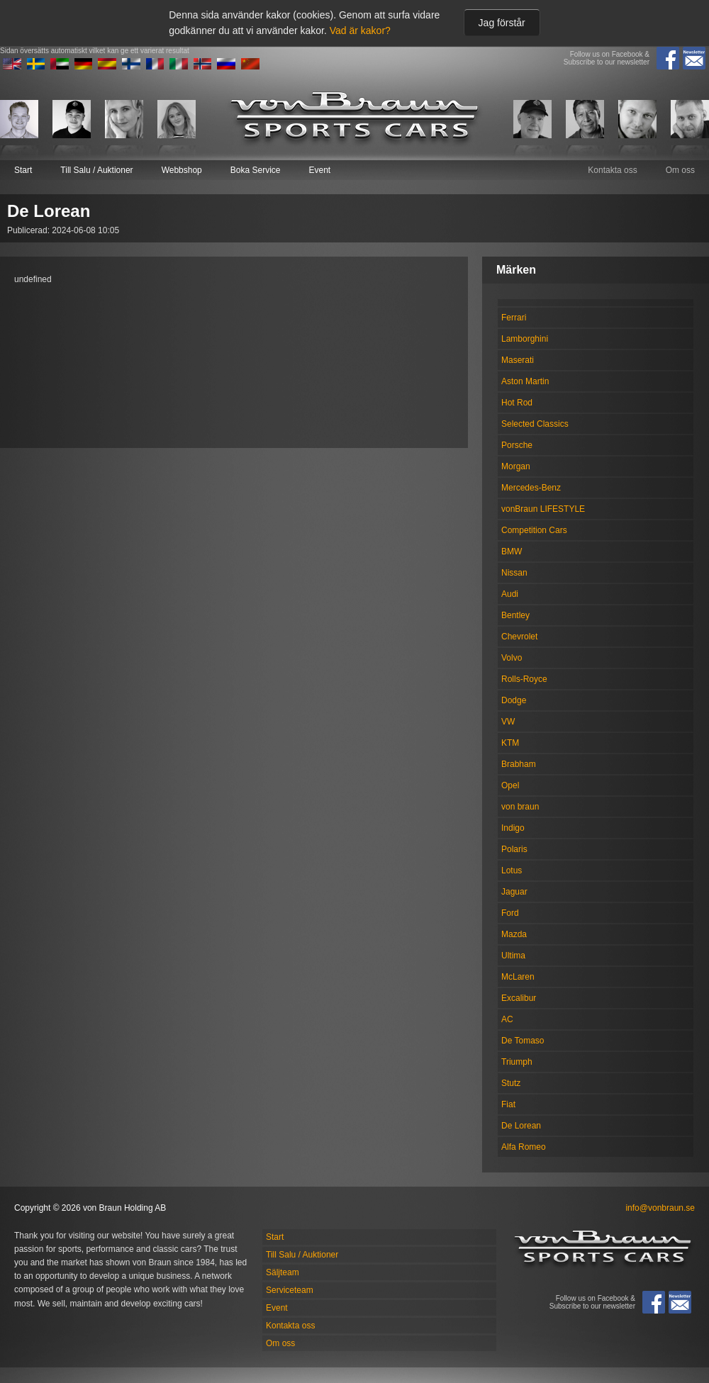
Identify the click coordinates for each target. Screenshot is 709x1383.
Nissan (514, 573)
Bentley (515, 615)
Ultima (513, 956)
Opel (510, 785)
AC (507, 1019)
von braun (520, 807)
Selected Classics (535, 424)
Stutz (510, 1083)
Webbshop (182, 170)
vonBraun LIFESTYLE (543, 509)
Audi (509, 594)
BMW (511, 551)
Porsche (516, 445)
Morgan (515, 466)
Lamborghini (524, 339)
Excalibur (518, 998)
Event (319, 170)
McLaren (518, 977)
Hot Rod (516, 403)
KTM (510, 743)
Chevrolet (519, 637)
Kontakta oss (612, 170)
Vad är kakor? (360, 30)
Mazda (514, 934)
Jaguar (514, 892)
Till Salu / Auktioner (96, 170)
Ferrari (513, 318)
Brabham (518, 764)
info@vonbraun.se (660, 1208)
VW (508, 722)
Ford (510, 913)
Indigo (513, 828)
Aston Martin (525, 381)
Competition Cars (534, 530)
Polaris (514, 849)
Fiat (508, 1104)
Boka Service (255, 170)
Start (23, 170)
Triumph (516, 1062)
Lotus (511, 870)
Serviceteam (289, 1290)
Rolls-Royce (524, 679)
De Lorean (521, 1126)
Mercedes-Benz (531, 488)
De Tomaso (522, 1041)
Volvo (511, 658)
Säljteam (282, 1272)
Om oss (680, 170)
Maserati (517, 360)
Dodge (513, 700)
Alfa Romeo (523, 1147)
